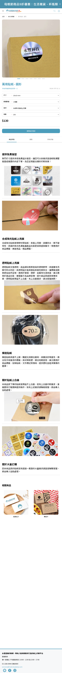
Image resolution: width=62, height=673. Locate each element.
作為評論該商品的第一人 (10, 88)
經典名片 (16, 517)
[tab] (11, 139)
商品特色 (12, 139)
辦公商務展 (11, 16)
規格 (31, 139)
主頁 (3, 16)
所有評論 (50, 139)
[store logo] (14, 10)
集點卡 (46, 517)
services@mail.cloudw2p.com (12, 667)
